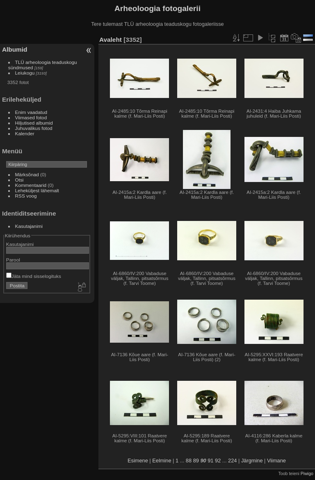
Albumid (14, 49)
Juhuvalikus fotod (33, 128)
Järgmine (252, 460)
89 (196, 460)
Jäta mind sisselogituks (33, 276)
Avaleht (110, 39)
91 (210, 460)
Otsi (19, 179)
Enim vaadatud (31, 112)
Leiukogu (25, 72)
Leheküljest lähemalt (37, 190)
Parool (13, 259)
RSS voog (26, 195)
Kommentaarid (31, 185)
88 (189, 460)
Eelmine (161, 460)
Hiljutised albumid (34, 122)
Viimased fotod (31, 117)
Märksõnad (27, 174)
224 (232, 460)
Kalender (24, 133)
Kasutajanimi (29, 226)
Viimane (276, 460)
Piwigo (307, 473)
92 (218, 460)
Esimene (138, 460)
